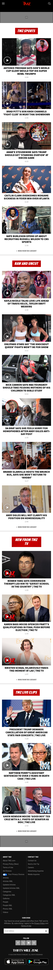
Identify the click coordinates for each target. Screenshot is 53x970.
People (5, 902)
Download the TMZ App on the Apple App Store (15, 962)
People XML (7, 905)
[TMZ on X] (23, 942)
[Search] (49, 3)
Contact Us (32, 861)
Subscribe (46, 931)
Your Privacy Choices (13, 874)
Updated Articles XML (11, 888)
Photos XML (7, 909)
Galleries (6, 898)
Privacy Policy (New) (11, 864)
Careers (31, 867)
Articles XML (8, 881)
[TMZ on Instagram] (33, 942)
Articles (6, 878)
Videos (5, 912)
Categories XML (9, 895)
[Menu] (3, 3)
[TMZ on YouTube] (28, 942)
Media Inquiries (34, 874)
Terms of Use (8, 867)
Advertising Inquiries (36, 871)
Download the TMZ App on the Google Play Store (37, 962)
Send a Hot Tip (33, 864)
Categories (7, 892)
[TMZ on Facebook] (17, 942)
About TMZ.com (9, 861)
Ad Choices (7, 871)
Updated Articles (9, 885)
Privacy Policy (39, 923)
